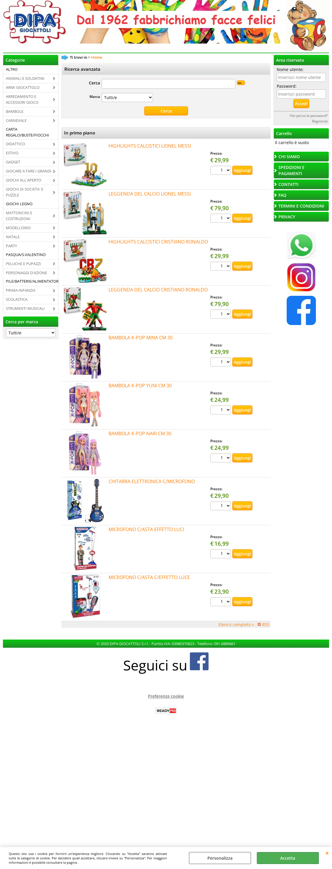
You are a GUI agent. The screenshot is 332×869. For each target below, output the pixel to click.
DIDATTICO (15, 143)
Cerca (94, 83)
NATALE (13, 236)
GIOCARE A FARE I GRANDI (28, 171)
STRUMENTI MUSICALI (25, 308)
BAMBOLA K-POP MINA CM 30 (141, 337)
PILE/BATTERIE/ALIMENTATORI (32, 281)
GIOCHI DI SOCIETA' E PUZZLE (24, 192)
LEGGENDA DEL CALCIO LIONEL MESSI (150, 194)
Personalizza (220, 858)
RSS (265, 624)
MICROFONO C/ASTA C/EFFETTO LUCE (149, 577)
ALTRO (12, 69)
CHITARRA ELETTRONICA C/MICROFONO (152, 481)
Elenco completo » (236, 624)
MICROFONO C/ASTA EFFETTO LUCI (146, 529)
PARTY (11, 245)
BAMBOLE (14, 111)
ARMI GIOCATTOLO (22, 87)
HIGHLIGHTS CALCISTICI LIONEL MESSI (150, 146)
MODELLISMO (18, 227)
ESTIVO (12, 153)
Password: (287, 86)
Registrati (320, 121)
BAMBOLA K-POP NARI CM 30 (140, 433)
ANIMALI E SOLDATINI (25, 78)
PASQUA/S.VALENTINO (26, 254)
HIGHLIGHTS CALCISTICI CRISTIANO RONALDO (158, 242)
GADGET (13, 162)
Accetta (287, 858)
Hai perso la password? (309, 115)
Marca (95, 96)
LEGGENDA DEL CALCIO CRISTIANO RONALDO (158, 289)
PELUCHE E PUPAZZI (23, 263)
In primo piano (79, 133)
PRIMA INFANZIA (20, 290)
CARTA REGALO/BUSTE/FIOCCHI (27, 132)
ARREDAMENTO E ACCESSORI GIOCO (22, 99)
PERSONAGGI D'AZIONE (26, 272)
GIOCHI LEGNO (19, 203)
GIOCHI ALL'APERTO (23, 180)
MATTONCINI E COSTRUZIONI (19, 215)
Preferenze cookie (166, 696)
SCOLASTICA (16, 299)
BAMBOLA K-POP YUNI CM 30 (140, 385)
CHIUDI (327, 853)
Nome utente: (290, 69)
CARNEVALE (16, 120)
